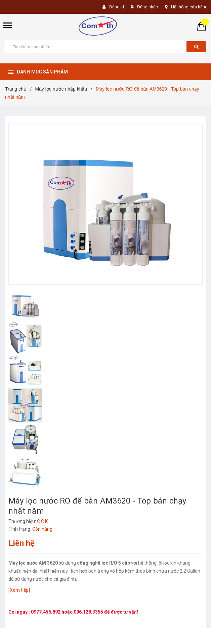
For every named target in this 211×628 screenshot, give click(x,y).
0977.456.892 (46, 612)
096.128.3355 (89, 612)
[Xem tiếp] (19, 590)
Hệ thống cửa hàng (189, 6)
